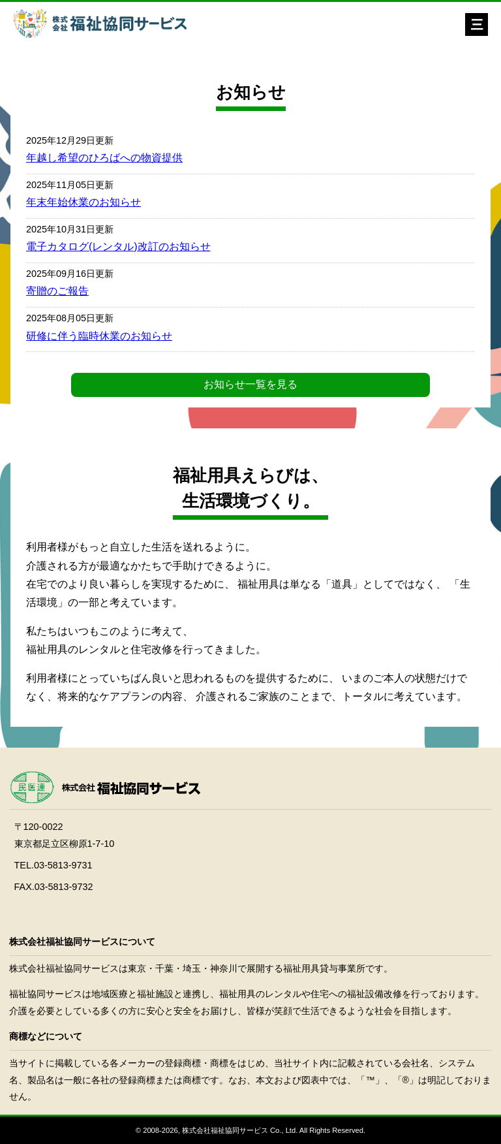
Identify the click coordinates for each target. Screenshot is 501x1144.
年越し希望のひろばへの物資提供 (104, 157)
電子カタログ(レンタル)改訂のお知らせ (118, 246)
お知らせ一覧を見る (250, 384)
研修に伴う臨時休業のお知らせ (99, 336)
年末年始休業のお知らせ (83, 202)
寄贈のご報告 (57, 290)
